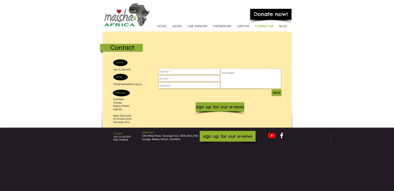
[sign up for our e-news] (220, 106)
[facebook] (281, 135)
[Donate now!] (270, 14)
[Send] (276, 92)
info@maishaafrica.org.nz (127, 84)
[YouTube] (271, 135)
